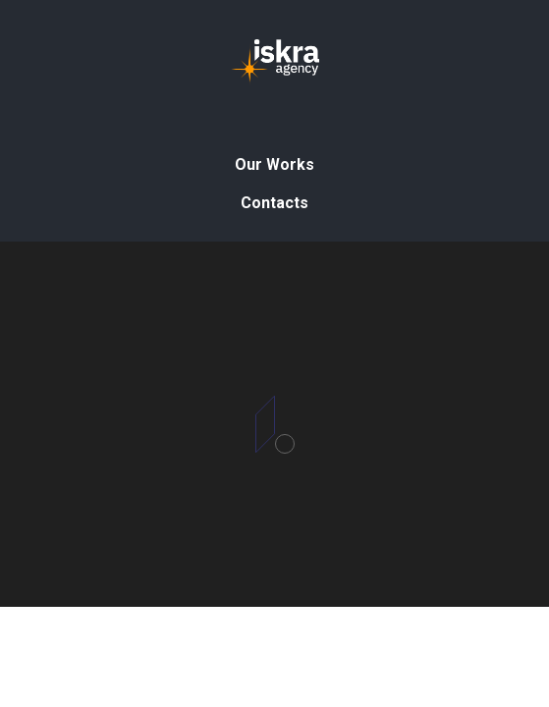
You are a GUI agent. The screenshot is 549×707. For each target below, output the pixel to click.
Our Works (274, 164)
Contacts (274, 202)
